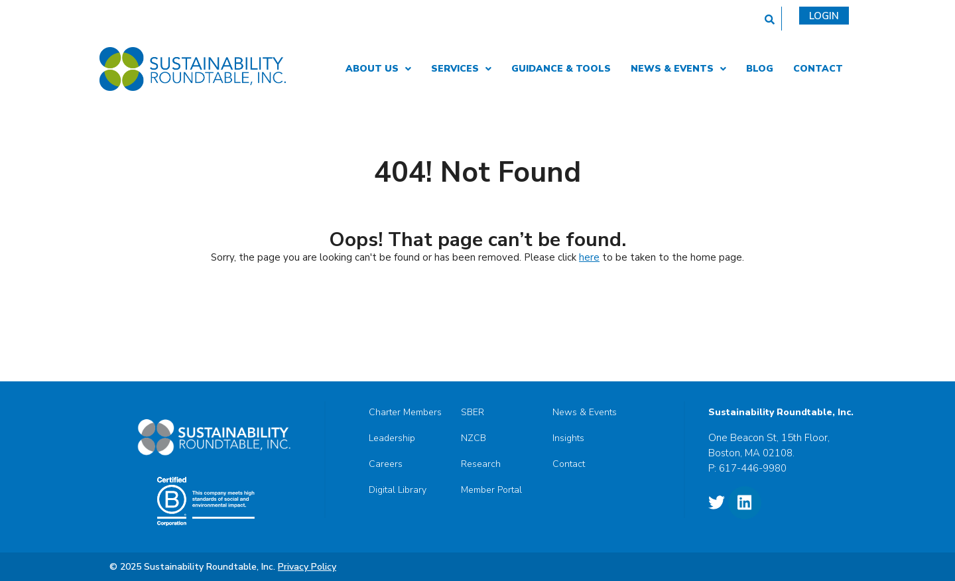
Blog (759, 68)
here (589, 257)
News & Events (678, 68)
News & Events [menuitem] (584, 412)
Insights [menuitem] (568, 438)
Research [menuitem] (481, 464)
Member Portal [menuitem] (491, 490)
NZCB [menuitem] (473, 438)
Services (461, 68)
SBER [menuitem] (472, 412)
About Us (378, 68)
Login (824, 16)
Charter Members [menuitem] (405, 412)
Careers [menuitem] (386, 464)
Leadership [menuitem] (392, 438)
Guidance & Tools (561, 68)
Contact (818, 68)
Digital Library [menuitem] (397, 490)
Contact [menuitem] (568, 464)
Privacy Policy (307, 566)
